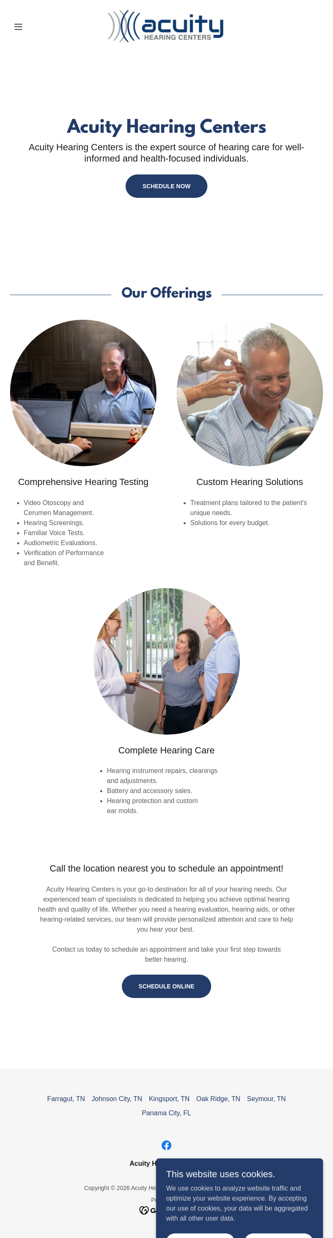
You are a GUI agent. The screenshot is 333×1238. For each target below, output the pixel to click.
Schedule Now (166, 186)
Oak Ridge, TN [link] (218, 1098)
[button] (33, 26)
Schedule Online (166, 986)
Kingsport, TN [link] (169, 1098)
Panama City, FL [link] (166, 1113)
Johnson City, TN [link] (117, 1098)
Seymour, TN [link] (266, 1098)
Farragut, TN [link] (66, 1098)
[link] (166, 26)
